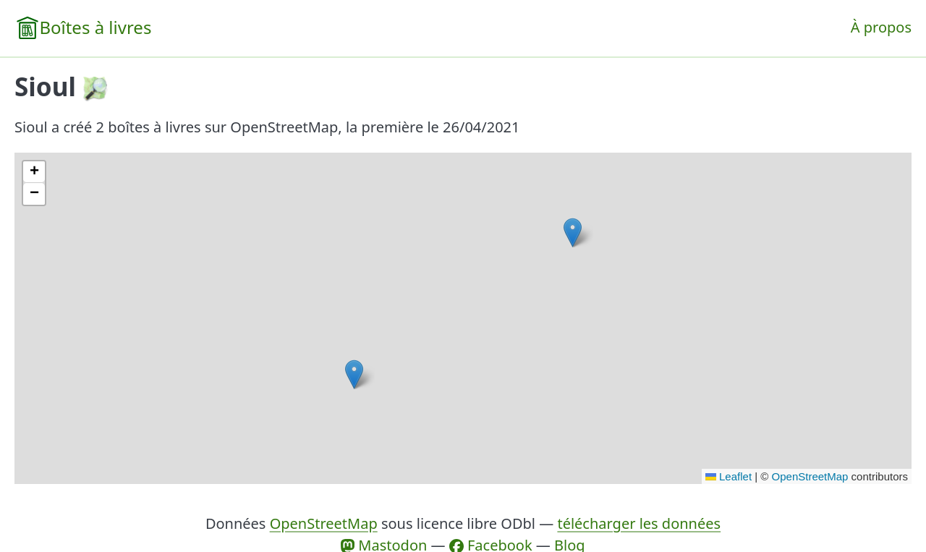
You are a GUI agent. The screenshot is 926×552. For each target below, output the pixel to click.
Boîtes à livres (95, 27)
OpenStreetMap (810, 476)
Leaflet (728, 476)
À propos (881, 27)
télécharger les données (639, 523)
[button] (354, 374)
